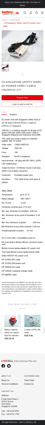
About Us (5, 380)
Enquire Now (22, 98)
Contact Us (29, 384)
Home (4, 20)
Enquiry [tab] (13, 114)
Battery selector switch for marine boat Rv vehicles (11, 333)
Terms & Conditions (9, 384)
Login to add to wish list (22, 104)
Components (14, 20)
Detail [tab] (4, 114)
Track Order (29, 380)
